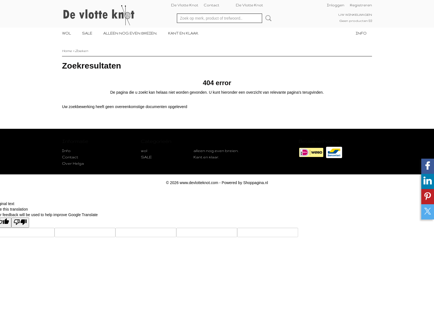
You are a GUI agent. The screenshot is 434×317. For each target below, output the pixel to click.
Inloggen (335, 5)
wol (66, 33)
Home (67, 51)
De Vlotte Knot (184, 5)
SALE (87, 33)
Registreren (361, 5)
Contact (211, 5)
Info (361, 33)
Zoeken (267, 18)
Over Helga (73, 163)
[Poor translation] (20, 223)
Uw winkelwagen (355, 14)
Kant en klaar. (183, 33)
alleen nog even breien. (130, 33)
